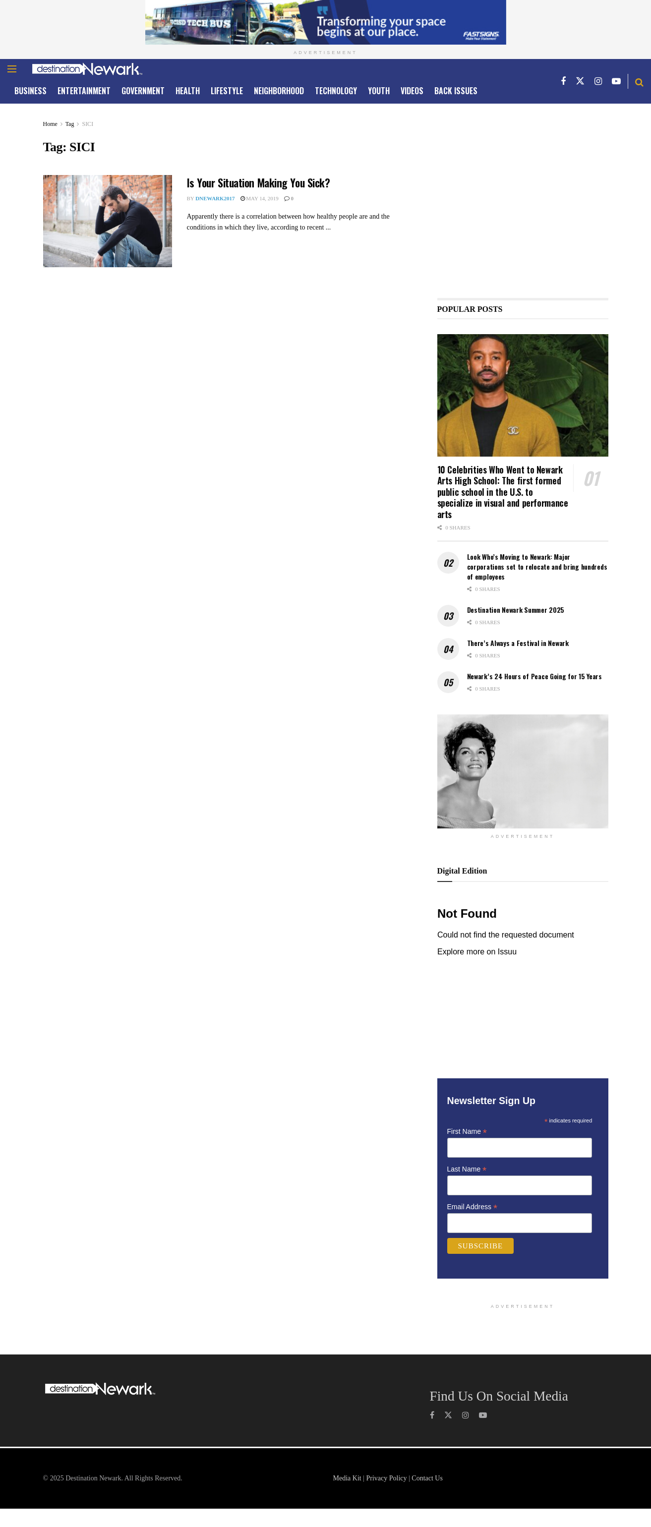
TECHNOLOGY (336, 91)
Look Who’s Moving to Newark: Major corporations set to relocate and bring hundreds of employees (537, 566)
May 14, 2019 (259, 198)
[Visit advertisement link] (325, 22)
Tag (69, 123)
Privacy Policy (386, 1478)
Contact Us (427, 1478)
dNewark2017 (215, 198)
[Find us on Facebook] (563, 81)
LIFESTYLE (227, 91)
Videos (412, 91)
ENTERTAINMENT (84, 91)
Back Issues (455, 91)
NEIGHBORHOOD (279, 91)
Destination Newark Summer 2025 (516, 609)
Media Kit (347, 1478)
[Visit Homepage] (87, 68)
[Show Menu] (11, 68)
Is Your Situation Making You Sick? (258, 182)
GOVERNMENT (143, 91)
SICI (87, 123)
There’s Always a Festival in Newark (518, 643)
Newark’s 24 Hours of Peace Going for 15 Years (534, 676)
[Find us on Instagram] (598, 81)
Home (50, 123)
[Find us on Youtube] (616, 81)
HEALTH (188, 91)
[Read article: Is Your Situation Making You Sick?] (107, 221)
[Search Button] (639, 81)
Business (30, 91)
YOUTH (379, 91)
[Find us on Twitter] (580, 81)
